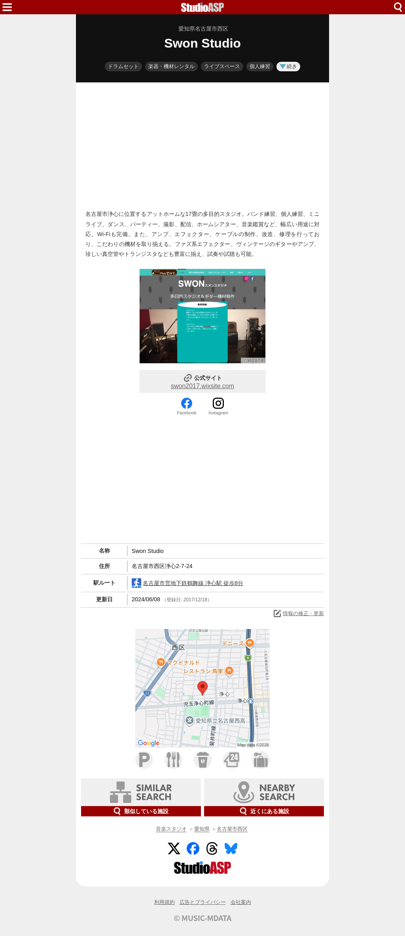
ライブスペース (222, 66)
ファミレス (173, 760)
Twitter (174, 848)
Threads (212, 848)
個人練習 (260, 66)
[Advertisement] (202, 144)
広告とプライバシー (203, 902)
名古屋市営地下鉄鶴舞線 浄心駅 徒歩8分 (187, 583)
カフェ (203, 760)
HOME (202, 7)
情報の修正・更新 (298, 613)
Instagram (218, 412)
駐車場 (144, 760)
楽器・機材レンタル (171, 66)
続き (288, 66)
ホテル (261, 760)
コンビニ (231, 760)
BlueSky (231, 848)
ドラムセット (123, 66)
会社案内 (241, 902)
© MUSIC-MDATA (202, 917)
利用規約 (164, 902)
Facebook (186, 412)
